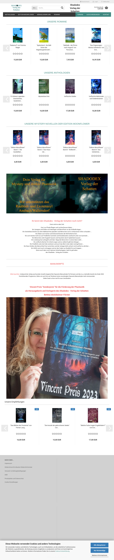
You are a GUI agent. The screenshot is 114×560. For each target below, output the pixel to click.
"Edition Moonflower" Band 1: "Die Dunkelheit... (18, 150)
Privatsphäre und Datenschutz (14, 478)
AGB (6, 475)
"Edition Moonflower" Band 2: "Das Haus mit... (44, 150)
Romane (57, 14)
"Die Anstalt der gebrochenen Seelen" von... (56, 426)
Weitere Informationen (99, 555)
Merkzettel (105, 1)
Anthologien (10, 14)
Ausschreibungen (93, 14)
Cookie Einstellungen (11, 482)
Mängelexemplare (44, 14)
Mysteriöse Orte (43, 96)
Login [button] (95, 1)
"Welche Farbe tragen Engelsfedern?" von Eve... (93, 426)
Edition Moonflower (26, 14)
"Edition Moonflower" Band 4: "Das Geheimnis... (96, 150)
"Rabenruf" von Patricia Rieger (18, 46)
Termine (80, 14)
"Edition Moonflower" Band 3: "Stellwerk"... (70, 149)
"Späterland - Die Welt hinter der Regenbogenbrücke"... (43, 47)
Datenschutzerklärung (62, 551)
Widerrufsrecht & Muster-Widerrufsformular (18, 467)
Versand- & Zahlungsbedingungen (15, 471)
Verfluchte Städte (70, 96)
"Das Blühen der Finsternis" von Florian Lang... (21, 426)
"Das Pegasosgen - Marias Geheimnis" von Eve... (96, 47)
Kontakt (106, 14)
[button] (84, 1)
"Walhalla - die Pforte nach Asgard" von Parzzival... (70, 47)
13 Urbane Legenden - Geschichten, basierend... (17, 98)
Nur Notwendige (99, 550)
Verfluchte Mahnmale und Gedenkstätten (96, 97)
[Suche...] (34, 8)
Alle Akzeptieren (99, 545)
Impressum (8, 463)
